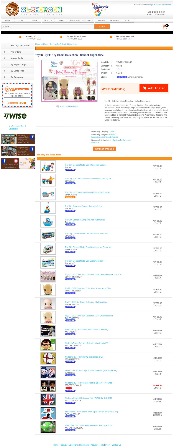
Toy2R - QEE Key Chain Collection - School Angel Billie (88, 288)
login (151, 5)
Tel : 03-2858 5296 (74, 39)
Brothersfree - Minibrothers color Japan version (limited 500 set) (91, 412)
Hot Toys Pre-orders (17, 45)
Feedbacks (84, 445)
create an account (163, 5)
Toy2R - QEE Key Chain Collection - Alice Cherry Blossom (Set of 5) (93, 275)
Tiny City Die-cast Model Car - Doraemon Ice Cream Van (88, 247)
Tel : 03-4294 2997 (33, 39)
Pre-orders (12, 52)
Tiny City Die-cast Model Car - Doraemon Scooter (85, 165)
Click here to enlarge (69, 107)
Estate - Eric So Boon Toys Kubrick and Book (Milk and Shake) (91, 371)
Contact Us (116, 445)
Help (102, 445)
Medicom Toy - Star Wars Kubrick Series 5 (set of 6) (86, 329)
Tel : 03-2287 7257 (124, 39)
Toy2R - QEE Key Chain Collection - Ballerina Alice (86, 302)
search (102, 26)
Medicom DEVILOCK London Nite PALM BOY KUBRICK (88, 398)
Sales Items (74, 445)
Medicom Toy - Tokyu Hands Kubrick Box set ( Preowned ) (89, 383)
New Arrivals (13, 58)
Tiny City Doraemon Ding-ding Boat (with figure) (85, 220)
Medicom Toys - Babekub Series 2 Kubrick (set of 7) (86, 343)
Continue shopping (104, 149)
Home (37, 44)
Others (112, 131)
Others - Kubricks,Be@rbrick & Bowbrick (59, 44)
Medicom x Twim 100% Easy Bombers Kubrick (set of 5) (88, 425)
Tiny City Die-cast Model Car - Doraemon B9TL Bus (86, 234)
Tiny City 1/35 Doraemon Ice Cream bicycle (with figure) (88, 179)
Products (63, 445)
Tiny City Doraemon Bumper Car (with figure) (83, 206)
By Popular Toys (15, 64)
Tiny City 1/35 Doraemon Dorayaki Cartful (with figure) (87, 192)
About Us (94, 445)
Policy (107, 445)
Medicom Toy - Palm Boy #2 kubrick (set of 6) (84, 357)
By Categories (14, 71)
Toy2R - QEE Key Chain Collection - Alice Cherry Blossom (89, 316)
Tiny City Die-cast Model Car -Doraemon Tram (84, 261)
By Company (13, 77)
